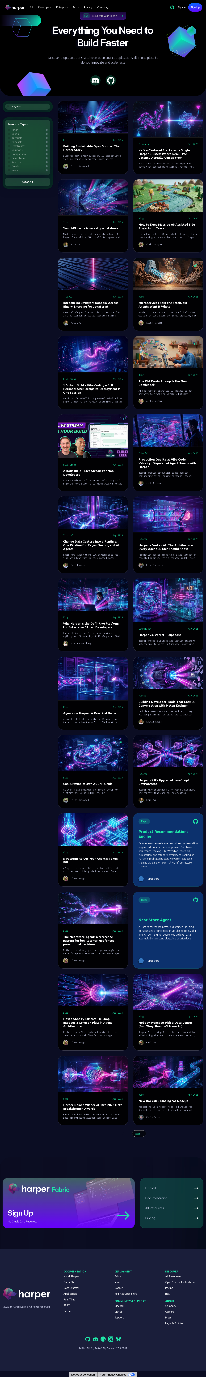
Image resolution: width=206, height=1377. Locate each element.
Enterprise (62, 7)
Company (102, 7)
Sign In (182, 7)
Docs (76, 7)
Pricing (88, 7)
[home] (16, 7)
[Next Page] (139, 1133)
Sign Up (195, 7)
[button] (31, 7)
